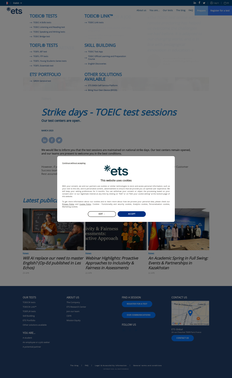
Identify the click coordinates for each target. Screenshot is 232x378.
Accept (131, 214)
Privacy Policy (68, 204)
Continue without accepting (73, 163)
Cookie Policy (85, 204)
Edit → (102, 214)
